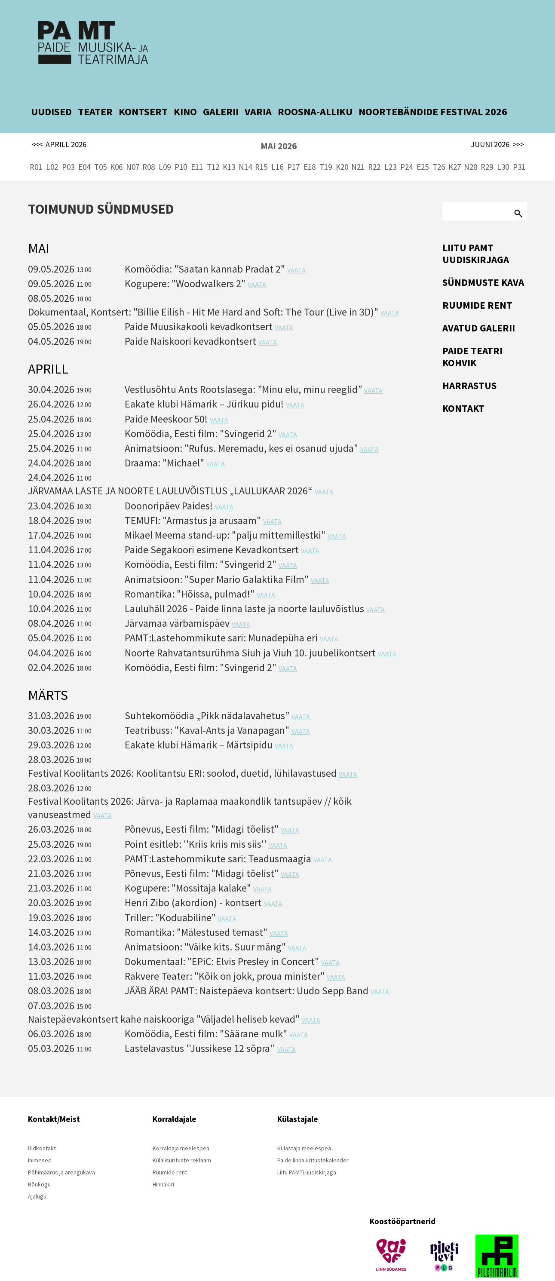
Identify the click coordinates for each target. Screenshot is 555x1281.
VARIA (258, 91)
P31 (519, 146)
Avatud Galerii (478, 307)
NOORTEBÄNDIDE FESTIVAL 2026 (433, 91)
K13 (229, 146)
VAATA (296, 249)
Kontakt (463, 387)
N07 (132, 146)
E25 (423, 146)
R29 (487, 146)
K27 (454, 146)
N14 (245, 146)
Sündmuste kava (483, 261)
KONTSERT (143, 91)
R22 (374, 146)
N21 (358, 146)
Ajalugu (37, 1176)
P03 (68, 146)
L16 (277, 146)
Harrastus (469, 365)
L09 (165, 146)
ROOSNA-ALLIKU (315, 91)
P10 (181, 146)
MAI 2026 (279, 125)
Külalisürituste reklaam (182, 1139)
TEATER (95, 91)
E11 (197, 146)
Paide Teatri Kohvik (472, 336)
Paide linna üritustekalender (313, 1139)
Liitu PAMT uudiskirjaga (475, 233)
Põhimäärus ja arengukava (61, 1151)
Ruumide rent (477, 284)
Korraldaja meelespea (181, 1127)
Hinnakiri (163, 1164)
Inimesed (40, 1139)
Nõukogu (39, 1164)
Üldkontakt (42, 1127)
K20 (342, 146)
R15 (261, 146)
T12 (213, 146)
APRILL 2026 (59, 124)
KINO (185, 91)
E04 (84, 146)
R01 (36, 146)
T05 (100, 146)
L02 (52, 146)
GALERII (221, 91)
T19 (325, 146)
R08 (148, 146)
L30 (503, 146)
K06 (116, 146)
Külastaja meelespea (304, 1127)
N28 (470, 146)
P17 (293, 146)
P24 (406, 146)
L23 (390, 146)
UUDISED (51, 91)
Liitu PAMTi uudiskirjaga (306, 1151)
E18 (310, 146)
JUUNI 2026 (497, 124)
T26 (438, 146)
